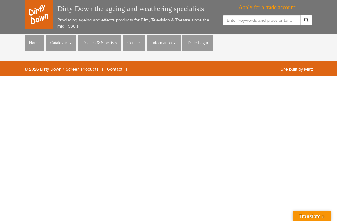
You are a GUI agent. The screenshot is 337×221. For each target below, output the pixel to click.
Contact (134, 43)
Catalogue (61, 43)
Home (34, 43)
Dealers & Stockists (99, 43)
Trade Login (197, 43)
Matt (308, 69)
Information (163, 43)
